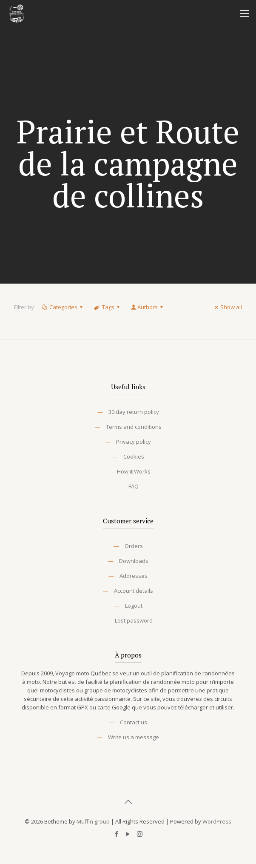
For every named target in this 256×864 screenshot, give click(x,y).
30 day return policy (133, 412)
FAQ (133, 486)
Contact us (133, 722)
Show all (227, 307)
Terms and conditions (134, 427)
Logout (133, 605)
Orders (134, 546)
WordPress (216, 821)
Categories (62, 307)
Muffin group (93, 821)
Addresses (133, 576)
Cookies (133, 456)
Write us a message (133, 737)
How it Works (134, 471)
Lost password (134, 620)
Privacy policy (133, 441)
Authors (147, 307)
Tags (107, 307)
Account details (133, 590)
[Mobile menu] (244, 13)
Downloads (133, 561)
